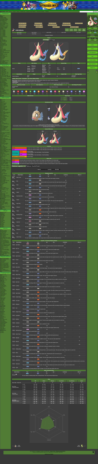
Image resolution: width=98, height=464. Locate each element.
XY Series (1, 225)
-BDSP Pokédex (2, 24)
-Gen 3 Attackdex (2, 31)
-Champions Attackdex (3, 36)
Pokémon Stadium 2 (3, 187)
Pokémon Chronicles (3, 79)
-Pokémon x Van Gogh (3, 54)
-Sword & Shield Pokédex (4, 23)
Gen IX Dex (19, 32)
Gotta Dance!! (2, 262)
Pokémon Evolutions (3, 84)
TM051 (13, 289)
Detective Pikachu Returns (4, 109)
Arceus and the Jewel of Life (4, 241)
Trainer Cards (2, 276)
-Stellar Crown (2, 292)
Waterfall (17, 337)
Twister (17, 199)
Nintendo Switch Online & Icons (5, 206)
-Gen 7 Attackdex (2, 34)
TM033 (13, 267)
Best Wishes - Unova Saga (4, 73)
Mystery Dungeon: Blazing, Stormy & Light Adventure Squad (5, 162)
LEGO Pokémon (2, 56)
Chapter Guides (2, 215)
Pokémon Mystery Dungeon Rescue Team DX (4, 116)
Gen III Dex (34, 33)
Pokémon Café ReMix (3, 106)
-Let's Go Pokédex (3, 22)
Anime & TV (5, 65)
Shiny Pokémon (2, 81)
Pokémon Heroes (2, 235)
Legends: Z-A (2, 102)
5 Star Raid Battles (37, 152)
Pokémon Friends (3, 104)
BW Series (1, 223)
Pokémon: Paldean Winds (4, 86)
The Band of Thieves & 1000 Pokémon (4, 137)
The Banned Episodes (3, 80)
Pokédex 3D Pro (2, 153)
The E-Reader (2, 183)
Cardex (1, 42)
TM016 (13, 255)
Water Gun (18, 188)
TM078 (13, 319)
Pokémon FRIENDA (3, 209)
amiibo (1, 205)
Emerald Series (2, 220)
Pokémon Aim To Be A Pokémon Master (5, 77)
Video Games (5, 97)
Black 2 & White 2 (3, 146)
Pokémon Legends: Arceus (4, 113)
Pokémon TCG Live (3, 120)
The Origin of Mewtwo (3, 230)
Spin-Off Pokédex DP (3, 40)
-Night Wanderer (2, 324)
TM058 (13, 300)
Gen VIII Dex (34, 32)
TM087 (13, 326)
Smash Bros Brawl (3, 171)
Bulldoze (17, 319)
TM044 (13, 278)
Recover (18, 225)
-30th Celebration (2, 282)
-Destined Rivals (2, 289)
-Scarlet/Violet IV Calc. (3, 44)
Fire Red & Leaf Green (3, 173)
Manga (5, 210)
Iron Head (17, 300)
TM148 (13, 367)
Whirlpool (18, 207)
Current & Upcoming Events (4, 60)
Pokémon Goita (2, 207)
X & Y (1, 131)
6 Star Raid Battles (45, 152)
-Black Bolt (1, 287)
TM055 (13, 293)
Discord (18, 11)
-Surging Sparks (2, 291)
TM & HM (57, 169)
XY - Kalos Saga (2, 74)
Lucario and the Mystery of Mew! (5, 237)
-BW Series (2, 302)
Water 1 (71, 97)
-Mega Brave (2, 316)
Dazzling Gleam (19, 330)
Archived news (2, 15)
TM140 (13, 356)
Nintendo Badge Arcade (3, 144)
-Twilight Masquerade (3, 293)
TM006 (13, 244)
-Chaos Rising (2, 283)
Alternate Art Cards (3, 278)
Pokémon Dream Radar (3, 147)
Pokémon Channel (3, 177)
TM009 (13, 248)
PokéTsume (2, 96)
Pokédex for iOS (2, 156)
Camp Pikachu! (2, 261)
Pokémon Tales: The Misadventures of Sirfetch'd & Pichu (4, 94)
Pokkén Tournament (3, 141)
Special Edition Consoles (4, 202)
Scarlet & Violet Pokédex (31, 11)
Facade (17, 345)
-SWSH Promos (2, 308)
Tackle (17, 210)
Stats (80, 29)
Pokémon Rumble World (4, 138)
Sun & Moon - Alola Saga (4, 75)
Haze (17, 184)
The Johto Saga (2, 70)
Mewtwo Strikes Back (3, 231)
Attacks (75, 29)
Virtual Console (2, 201)
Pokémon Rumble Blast (3, 151)
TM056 (13, 296)
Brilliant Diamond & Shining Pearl (5, 112)
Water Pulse (18, 177)
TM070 (13, 304)
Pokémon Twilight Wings (4, 83)
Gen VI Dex (64, 32)
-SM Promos (2, 309)
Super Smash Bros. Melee (4, 189)
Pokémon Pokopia (3, 103)
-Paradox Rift (2, 296)
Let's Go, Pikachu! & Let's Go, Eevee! (4, 124)
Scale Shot (18, 360)
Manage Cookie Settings (60, 451)
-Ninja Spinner (2, 313)
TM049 (13, 285)
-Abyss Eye (2, 312)
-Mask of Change (2, 325)
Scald (17, 367)
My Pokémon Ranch (3, 170)
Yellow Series (2, 217)
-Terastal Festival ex (3, 321)
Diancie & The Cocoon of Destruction (4, 248)
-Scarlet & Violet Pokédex (4, 26)
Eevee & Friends (2, 269)
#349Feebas (19, 446)
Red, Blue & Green (3, 191)
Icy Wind (17, 285)
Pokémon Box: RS (3, 178)
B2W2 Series (2, 224)
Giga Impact (18, 293)
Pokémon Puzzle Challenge (4, 188)
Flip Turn (17, 248)
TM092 (13, 330)
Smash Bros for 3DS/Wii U (4, 143)
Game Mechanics (2, 43)
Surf (17, 233)
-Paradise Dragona (3, 323)
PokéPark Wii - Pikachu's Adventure (4, 164)
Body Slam (18, 267)
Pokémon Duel (2, 142)
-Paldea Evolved (2, 298)
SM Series (1, 226)
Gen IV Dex (19, 33)
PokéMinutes (2, 88)
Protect (17, 259)
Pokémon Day (2, 55)
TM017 (13, 259)
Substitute (18, 322)
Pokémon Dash (2, 176)
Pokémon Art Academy (3, 135)
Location (71, 29)
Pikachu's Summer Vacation (4, 258)
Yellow (1, 192)
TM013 (13, 252)
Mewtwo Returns (2, 233)
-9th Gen (1, 46)
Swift (17, 263)
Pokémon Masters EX (3, 115)
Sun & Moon (2, 122)
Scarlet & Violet (2, 101)
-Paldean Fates (2, 295)
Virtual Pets (2, 204)
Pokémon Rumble (3, 161)
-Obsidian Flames (3, 297)
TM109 (13, 345)
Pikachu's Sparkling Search (4, 266)
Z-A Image (46, 39)
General (66, 29)
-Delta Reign (2, 281)
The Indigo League (3, 69)
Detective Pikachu (3, 128)
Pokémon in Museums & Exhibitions (4, 53)
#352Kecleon (78, 446)
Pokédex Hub (22, 11)
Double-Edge (18, 296)
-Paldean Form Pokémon (4, 63)
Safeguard (18, 229)
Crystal (1, 186)
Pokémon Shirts (2, 57)
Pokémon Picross (2, 140)
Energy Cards (2, 277)
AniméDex (1, 67)
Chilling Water (18, 348)
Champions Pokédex (40, 11)
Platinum (1, 158)
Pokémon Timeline (3, 49)
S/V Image (52, 39)
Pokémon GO (2, 105)
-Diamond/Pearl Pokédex (4, 19)
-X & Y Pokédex (2, 21)
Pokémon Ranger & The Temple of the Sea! (5, 239)
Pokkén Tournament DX (3, 127)
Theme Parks (2, 58)
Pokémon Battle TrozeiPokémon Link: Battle (5, 134)
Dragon (71, 99)
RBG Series (2, 216)
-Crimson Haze (2, 326)
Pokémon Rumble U (3, 148)
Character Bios (2, 68)
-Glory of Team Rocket (3, 319)
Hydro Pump (18, 236)
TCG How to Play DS (3, 155)
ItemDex (1, 37)
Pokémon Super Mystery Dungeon (5, 139)
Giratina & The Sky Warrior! (4, 240)
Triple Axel (18, 363)
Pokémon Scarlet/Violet (33, 166)
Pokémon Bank (2, 133)
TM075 (13, 311)
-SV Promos (2, 307)
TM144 (13, 363)
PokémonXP (2, 51)
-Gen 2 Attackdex (2, 30)
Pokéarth (47, 11)
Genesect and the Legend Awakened (4, 246)
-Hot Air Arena (2, 320)
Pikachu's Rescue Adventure (4, 259)
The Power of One (3, 232)
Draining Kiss (18, 218)
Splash (17, 192)
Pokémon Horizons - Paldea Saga (5, 78)
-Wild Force (2, 327)
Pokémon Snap (2, 193)
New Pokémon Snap (3, 119)
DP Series (1, 221)
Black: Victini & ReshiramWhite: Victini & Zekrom (5, 243)
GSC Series (2, 218)
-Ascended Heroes (3, 285)
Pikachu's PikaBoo (3, 260)
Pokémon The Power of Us (4, 252)
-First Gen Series (2, 305)
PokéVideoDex (2, 89)
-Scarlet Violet (2, 299)
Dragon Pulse (18, 311)
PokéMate (1, 184)
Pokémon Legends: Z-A (19, 166)
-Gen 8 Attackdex (2, 35)
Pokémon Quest (2, 129)
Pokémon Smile (2, 117)
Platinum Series (2, 222)
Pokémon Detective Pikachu (4, 255)
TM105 (13, 341)
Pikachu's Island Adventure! (4, 264)
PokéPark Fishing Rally (3, 182)
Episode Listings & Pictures (4, 66)
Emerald (1, 174)
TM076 (13, 315)
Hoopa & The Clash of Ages (4, 249)
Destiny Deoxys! (2, 236)
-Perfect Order (2, 284)
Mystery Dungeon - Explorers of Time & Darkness (5, 169)
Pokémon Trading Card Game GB (5, 196)
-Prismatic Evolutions (3, 290)
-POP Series (2, 310)
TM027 (13, 263)
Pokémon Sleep (2, 108)
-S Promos (1, 331)
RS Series (1, 219)
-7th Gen (1, 48)
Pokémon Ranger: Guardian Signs (5, 160)
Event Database (2, 61)
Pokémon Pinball (2, 194)
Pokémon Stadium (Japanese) (4, 195)
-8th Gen (1, 47)
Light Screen (18, 255)
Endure (17, 270)
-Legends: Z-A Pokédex (3, 27)
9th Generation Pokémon (4, 62)
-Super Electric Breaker (3, 322)
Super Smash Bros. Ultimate (4, 130)
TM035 (13, 270)
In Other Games (2, 200)
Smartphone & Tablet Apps (4, 203)
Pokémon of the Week (3, 45)
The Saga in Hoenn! (3, 71)
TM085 (13, 322)
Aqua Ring (18, 203)
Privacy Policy (52, 451)
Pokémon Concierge (3, 92)
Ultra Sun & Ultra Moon (3, 123)
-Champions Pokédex (3, 28)
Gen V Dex (78, 32)
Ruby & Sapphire (2, 172)
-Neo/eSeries (2, 304)
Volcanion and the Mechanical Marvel (4, 250)
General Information (3, 212)
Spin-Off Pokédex (2, 39)
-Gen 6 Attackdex (2, 33)
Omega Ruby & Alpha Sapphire (5, 132)
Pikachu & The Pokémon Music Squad (5, 271)
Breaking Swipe (19, 214)
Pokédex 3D (2, 152)
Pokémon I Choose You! (4, 251)
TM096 (13, 334)
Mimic (17, 352)
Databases (5, 13)
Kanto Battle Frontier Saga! (4, 72)
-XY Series (1, 301)
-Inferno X (1, 315)
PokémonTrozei (2, 181)
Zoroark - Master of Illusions (4, 242)
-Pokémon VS (2, 329)
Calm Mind (18, 244)
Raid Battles (2, 279)
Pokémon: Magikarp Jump (4, 126)
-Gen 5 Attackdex (2, 32)
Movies (5, 228)
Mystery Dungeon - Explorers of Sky (5, 166)
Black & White (2, 145)
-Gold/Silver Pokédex (3, 18)
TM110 (13, 348)
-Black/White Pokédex (3, 20)
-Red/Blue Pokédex (3, 17)
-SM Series (2, 300)
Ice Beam (17, 252)
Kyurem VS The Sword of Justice (5, 244)
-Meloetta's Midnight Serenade (4, 245)
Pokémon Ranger (2, 179)
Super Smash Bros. (3, 197)
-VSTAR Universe (2, 328)
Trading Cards (5, 273)
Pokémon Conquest (3, 150)
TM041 (13, 274)
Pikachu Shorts (5, 256)
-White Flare (2, 288)
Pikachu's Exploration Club (4, 265)
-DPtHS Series (2, 303)
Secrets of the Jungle (3, 253)
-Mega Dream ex (2, 314)
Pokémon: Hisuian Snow (4, 85)
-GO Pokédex (2, 25)
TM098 (13, 337)
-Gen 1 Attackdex (2, 29)
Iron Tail (17, 326)
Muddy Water (18, 356)
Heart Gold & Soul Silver (4, 159)
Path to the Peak (2, 87)
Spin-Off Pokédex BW (3, 41)
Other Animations (2, 90)
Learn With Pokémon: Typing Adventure (4, 154)
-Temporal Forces (2, 294)
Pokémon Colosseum (3, 175)
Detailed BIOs (2, 214)
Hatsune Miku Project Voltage (4, 52)
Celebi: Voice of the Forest (4, 234)
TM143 (13, 360)
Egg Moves (84, 30)
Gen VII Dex (49, 32)
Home (7, 11)
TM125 (13, 352)
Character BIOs (2, 213)
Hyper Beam (18, 278)
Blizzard (17, 341)
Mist (17, 181)
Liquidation (18, 315)
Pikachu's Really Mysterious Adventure (4, 268)
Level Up (49, 169)
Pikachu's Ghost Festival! (4, 263)
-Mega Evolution (2, 286)
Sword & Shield (2, 111)
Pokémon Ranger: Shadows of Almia (4, 168)
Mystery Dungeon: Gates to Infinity (5, 149)
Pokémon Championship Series (5, 50)
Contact (14, 11)
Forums (10, 11)
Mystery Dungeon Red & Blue (4, 180)
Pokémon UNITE (2, 107)
